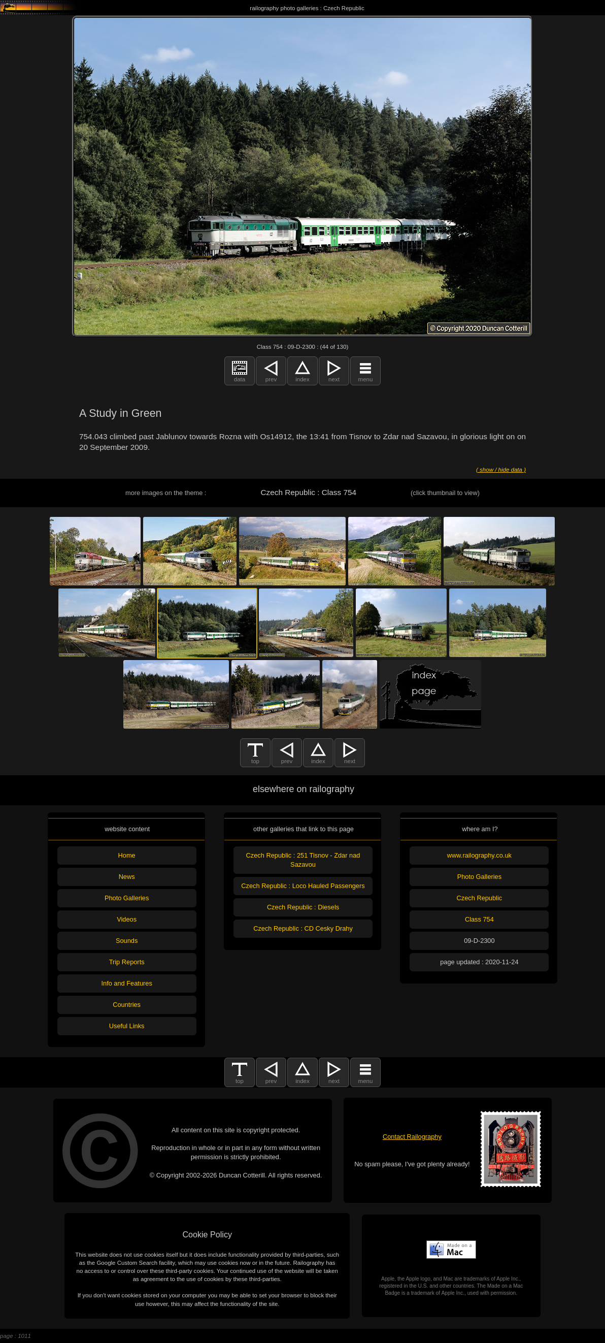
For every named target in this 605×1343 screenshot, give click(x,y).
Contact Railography (412, 1136)
